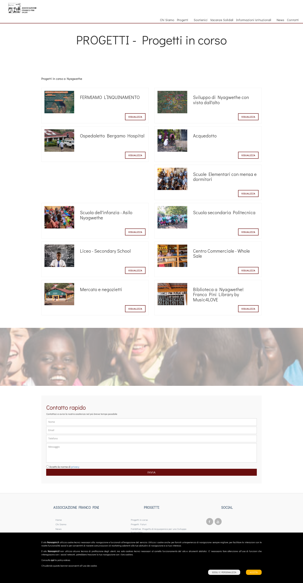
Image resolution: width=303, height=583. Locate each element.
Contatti (293, 20)
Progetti (184, 20)
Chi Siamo (167, 20)
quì (52, 560)
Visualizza (135, 116)
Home (58, 519)
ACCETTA (254, 572)
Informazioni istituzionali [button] (255, 20)
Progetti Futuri (138, 524)
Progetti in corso (139, 519)
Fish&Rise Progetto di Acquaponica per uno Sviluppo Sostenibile (158, 530)
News (280, 20)
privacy (75, 467)
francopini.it (53, 542)
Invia (151, 472)
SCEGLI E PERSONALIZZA (224, 572)
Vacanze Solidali (221, 20)
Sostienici (201, 20)
